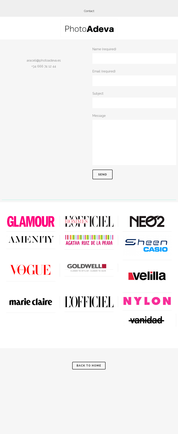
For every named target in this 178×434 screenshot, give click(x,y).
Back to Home (89, 365)
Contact (89, 11)
